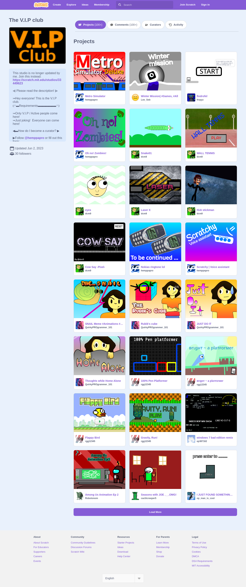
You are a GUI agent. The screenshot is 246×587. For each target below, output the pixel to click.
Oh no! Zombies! (95, 153)
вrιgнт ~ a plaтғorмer (210, 380)
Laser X (146, 210)
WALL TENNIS (206, 153)
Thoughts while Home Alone (103, 380)
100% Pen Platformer (154, 380)
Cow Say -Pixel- (95, 267)
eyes (88, 210)
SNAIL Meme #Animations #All (104, 323)
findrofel (202, 96)
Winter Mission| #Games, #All (159, 96)
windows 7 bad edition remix (215, 437)
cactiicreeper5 (148, 498)
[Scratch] (41, 5)
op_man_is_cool (206, 498)
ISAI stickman (205, 210)
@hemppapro (34, 137)
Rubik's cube (149, 323)
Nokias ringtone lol (153, 267)
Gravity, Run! (149, 437)
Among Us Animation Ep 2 (101, 494)
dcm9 (144, 156)
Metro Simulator (95, 96)
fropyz (200, 99)
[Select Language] (123, 578)
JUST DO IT (204, 323)
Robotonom (91, 498)
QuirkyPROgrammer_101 (98, 327)
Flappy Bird (92, 437)
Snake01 (146, 153)
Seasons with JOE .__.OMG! (158, 494)
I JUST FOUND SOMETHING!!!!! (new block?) (216, 494)
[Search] (120, 5)
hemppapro (91, 99)
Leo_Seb (145, 99)
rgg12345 (146, 384)
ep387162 (202, 441)
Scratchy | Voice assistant (213, 267)
